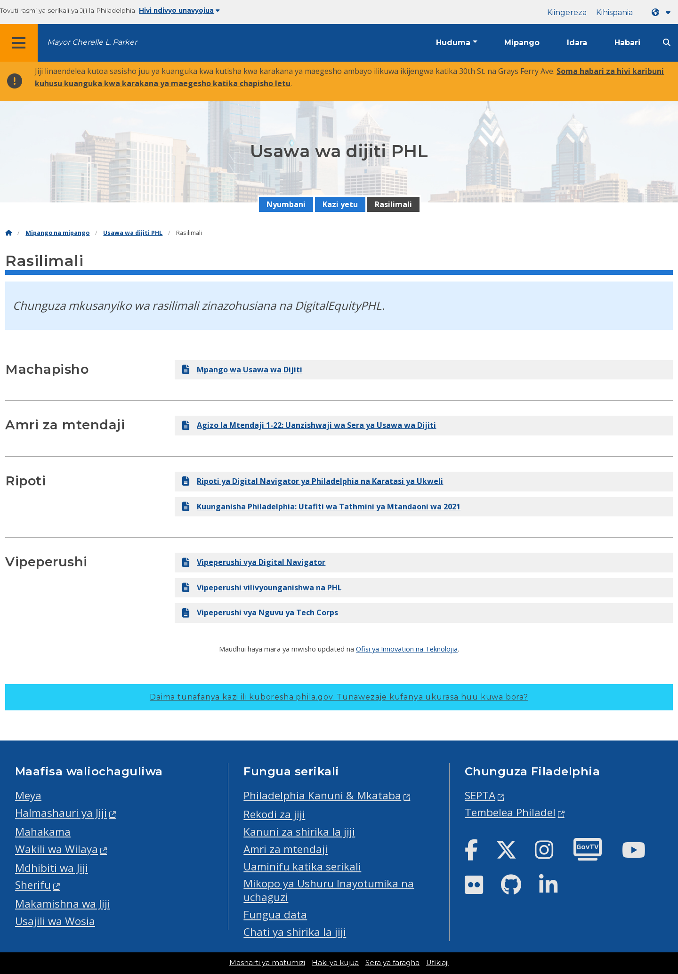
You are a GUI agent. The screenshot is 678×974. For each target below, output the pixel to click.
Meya (28, 795)
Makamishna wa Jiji (62, 903)
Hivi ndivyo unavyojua (179, 10)
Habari (627, 42)
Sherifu (33, 884)
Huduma (453, 42)
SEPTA (480, 795)
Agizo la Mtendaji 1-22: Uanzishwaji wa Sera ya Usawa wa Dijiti (309, 425)
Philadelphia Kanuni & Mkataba (322, 795)
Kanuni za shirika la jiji (299, 831)
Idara (577, 42)
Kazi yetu (340, 204)
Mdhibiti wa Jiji (51, 868)
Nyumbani (286, 204)
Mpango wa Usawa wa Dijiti (242, 369)
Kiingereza (567, 12)
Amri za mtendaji (285, 849)
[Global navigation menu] (19, 43)
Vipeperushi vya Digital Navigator (253, 562)
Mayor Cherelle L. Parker (92, 42)
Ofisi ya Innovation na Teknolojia (407, 648)
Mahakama (43, 831)
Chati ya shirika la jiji (294, 932)
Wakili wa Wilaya (56, 849)
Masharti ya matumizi (267, 962)
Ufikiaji (437, 962)
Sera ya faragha (392, 962)
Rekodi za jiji (274, 814)
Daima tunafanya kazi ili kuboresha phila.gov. (339, 696)
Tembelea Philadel (510, 812)
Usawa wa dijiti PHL (132, 233)
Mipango (522, 42)
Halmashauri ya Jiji (61, 812)
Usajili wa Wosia (55, 921)
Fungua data (275, 914)
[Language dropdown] (663, 12)
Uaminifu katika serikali (302, 866)
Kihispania (614, 12)
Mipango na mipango (57, 233)
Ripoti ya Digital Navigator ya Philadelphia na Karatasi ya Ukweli (312, 481)
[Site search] (666, 42)
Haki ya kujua (335, 962)
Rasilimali (393, 204)
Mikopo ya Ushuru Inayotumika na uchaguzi (328, 890)
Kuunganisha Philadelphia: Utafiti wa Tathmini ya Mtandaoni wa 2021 (321, 506)
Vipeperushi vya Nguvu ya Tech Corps (260, 612)
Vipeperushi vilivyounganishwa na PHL (262, 587)
